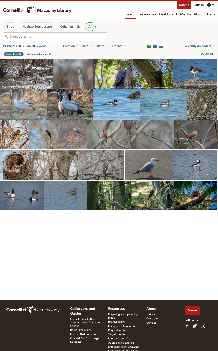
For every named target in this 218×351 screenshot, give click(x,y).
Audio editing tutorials (121, 342)
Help (211, 14)
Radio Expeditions (80, 330)
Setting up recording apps (123, 347)
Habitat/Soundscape (37, 26)
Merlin (185, 14)
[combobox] (58, 37)
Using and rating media (122, 326)
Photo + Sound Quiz (120, 338)
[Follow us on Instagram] (202, 325)
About (199, 14)
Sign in (199, 4)
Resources (147, 14)
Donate (184, 4)
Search (130, 14)
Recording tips (116, 322)
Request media (117, 330)
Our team (152, 318)
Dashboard (168, 14)
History (150, 314)
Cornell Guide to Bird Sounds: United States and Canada (85, 322)
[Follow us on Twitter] (194, 325)
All (90, 26)
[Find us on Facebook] (187, 325)
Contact (151, 322)
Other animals (70, 26)
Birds (10, 26)
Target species (116, 334)
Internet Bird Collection (83, 334)
